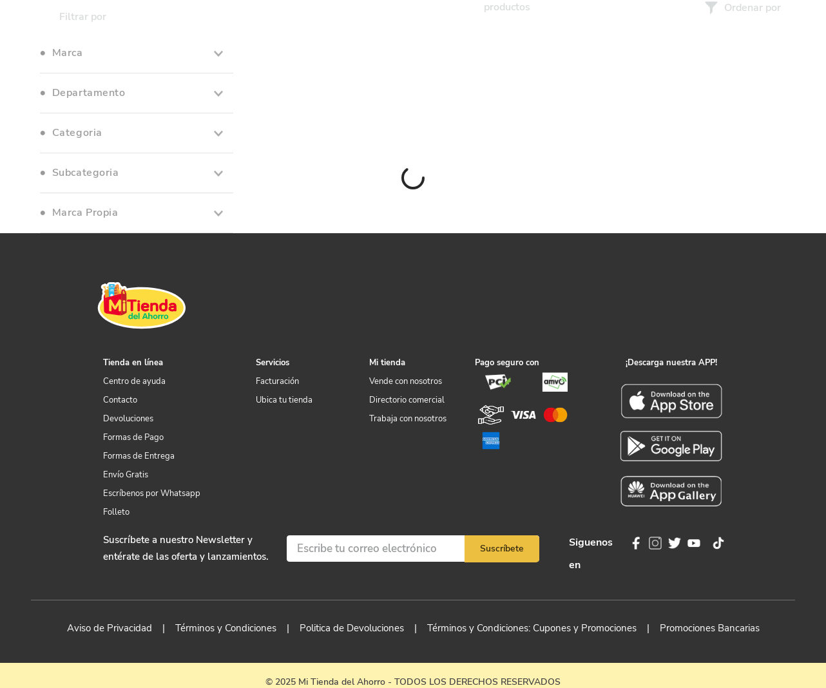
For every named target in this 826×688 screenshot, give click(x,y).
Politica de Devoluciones (352, 628)
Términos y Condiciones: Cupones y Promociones (532, 628)
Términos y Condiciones (225, 628)
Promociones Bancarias (710, 628)
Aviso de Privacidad (109, 628)
